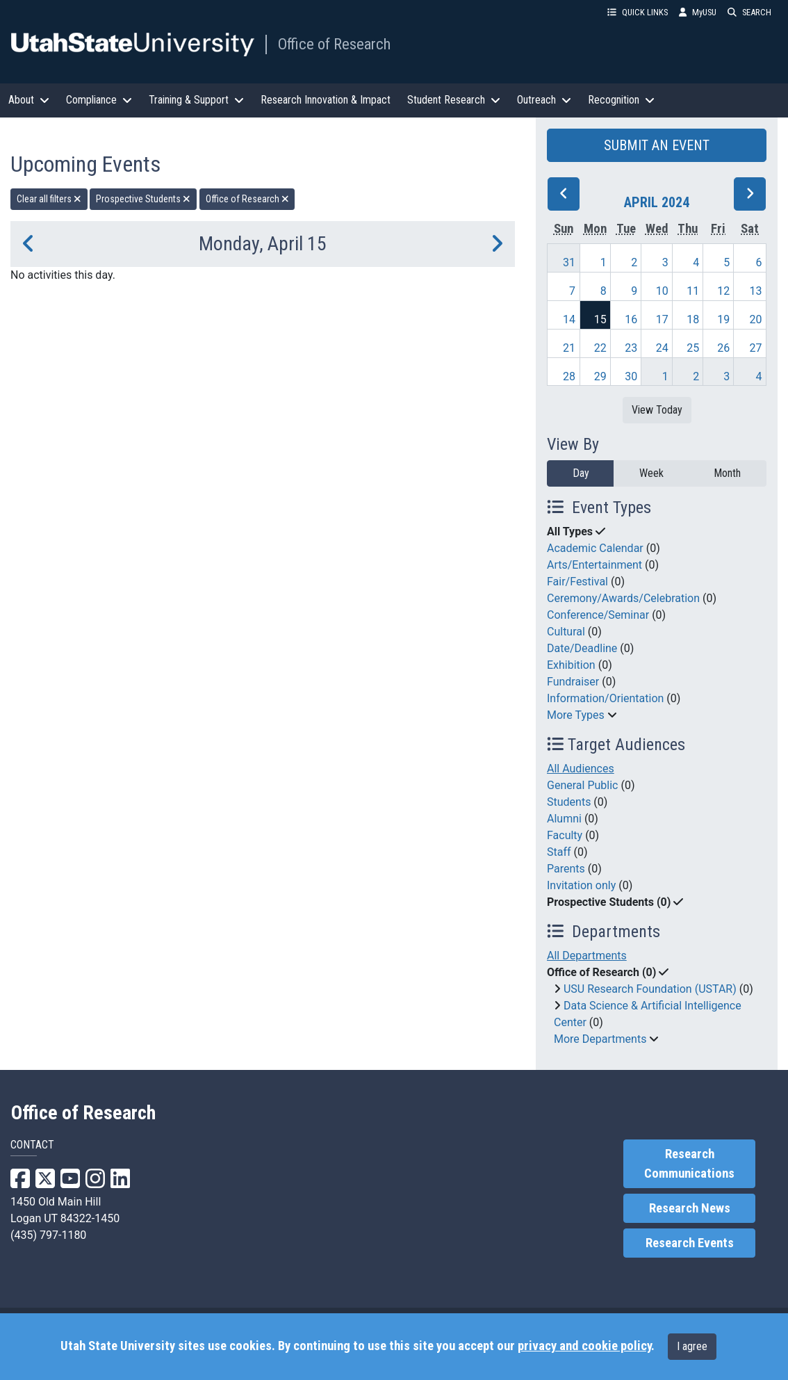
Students (569, 802)
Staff (559, 852)
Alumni (564, 818)
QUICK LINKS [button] (637, 12)
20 (756, 319)
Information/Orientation (605, 698)
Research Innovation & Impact (326, 99)
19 (723, 319)
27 (756, 348)
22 (600, 348)
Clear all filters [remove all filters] (49, 198)
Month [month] (727, 473)
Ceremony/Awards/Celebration (623, 598)
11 (693, 291)
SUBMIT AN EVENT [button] (656, 145)
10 (662, 291)
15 (600, 319)
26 (723, 348)
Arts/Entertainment (594, 564)
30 (631, 376)
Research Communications (689, 1163)
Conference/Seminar (598, 615)
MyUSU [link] (697, 12)
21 (569, 348)
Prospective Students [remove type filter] (143, 198)
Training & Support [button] (196, 99)
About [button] (28, 99)
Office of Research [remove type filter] (247, 198)
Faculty (564, 835)
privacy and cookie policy (584, 1346)
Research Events (690, 1243)
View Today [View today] (657, 409)
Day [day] (581, 473)
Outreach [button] (544, 99)
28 (569, 376)
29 (600, 376)
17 (662, 319)
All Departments (587, 955)
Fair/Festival (577, 581)
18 (693, 319)
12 (723, 291)
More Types (576, 715)
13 (756, 291)
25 (693, 348)
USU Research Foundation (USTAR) (650, 989)
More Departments (600, 1039)
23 (631, 348)
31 (569, 262)
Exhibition (571, 665)
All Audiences (580, 768)
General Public (582, 785)
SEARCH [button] (749, 12)
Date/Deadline (582, 648)
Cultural (566, 631)
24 (662, 348)
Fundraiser (573, 681)
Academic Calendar (595, 548)
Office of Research (334, 44)
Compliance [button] (99, 99)
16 (631, 319)
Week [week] (651, 473)
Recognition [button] (621, 99)
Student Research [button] (453, 99)
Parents (566, 868)
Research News (689, 1208)
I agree (692, 1346)
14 (569, 319)
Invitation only (581, 885)
